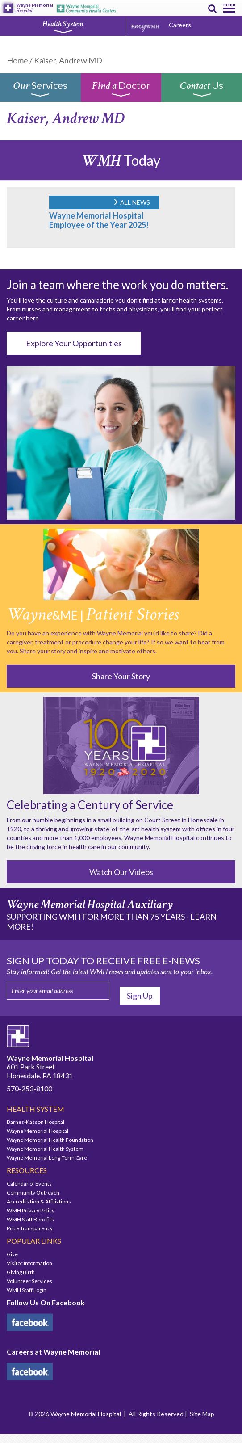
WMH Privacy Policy (30, 1210)
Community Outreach (33, 1192)
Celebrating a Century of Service (90, 805)
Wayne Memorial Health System (45, 1148)
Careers (180, 25)
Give (12, 1254)
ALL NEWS (131, 202)
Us (201, 91)
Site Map (202, 1414)
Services (40, 91)
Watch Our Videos (121, 872)
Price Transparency (30, 1228)
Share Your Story (121, 676)
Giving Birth (21, 1272)
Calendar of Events (29, 1183)
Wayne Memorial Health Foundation (50, 1139)
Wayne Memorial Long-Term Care (47, 1157)
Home (17, 60)
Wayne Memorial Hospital (37, 1130)
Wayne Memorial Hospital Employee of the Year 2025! (99, 220)
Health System (62, 26)
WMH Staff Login (26, 1290)
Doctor (121, 91)
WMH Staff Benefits (30, 1219)
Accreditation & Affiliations (39, 1201)
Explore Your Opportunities (74, 343)
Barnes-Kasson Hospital (35, 1122)
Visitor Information (29, 1263)
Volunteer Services (29, 1281)
